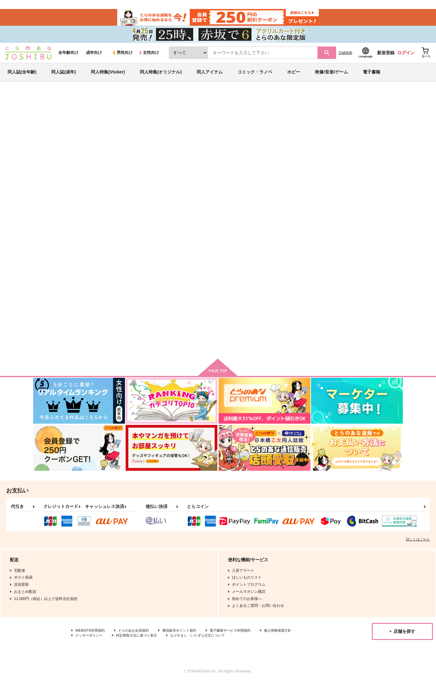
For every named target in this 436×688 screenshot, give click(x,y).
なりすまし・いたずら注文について (249, 640)
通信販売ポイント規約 (185, 635)
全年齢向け (68, 56)
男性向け (122, 56)
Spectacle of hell (241, 297)
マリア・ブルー (284, 132)
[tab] (175, 196)
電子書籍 (371, 75)
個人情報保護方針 (90, 640)
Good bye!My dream (240, 132)
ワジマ (84, 132)
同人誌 (69, 102)
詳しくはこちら (418, 544)
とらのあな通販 (45, 102)
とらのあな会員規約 (137, 635)
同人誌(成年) (63, 75)
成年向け (94, 56)
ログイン (406, 56)
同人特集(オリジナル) (161, 75)
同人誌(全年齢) (21, 75)
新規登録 (385, 56)
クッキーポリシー (133, 640)
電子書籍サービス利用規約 (240, 635)
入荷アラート (310, 119)
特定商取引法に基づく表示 (184, 640)
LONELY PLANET (302, 297)
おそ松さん (327, 132)
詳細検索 (345, 56)
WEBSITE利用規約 (91, 635)
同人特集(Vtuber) (108, 75)
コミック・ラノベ (255, 75)
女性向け (148, 56)
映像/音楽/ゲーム (331, 75)
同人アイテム (210, 75)
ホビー (293, 75)
